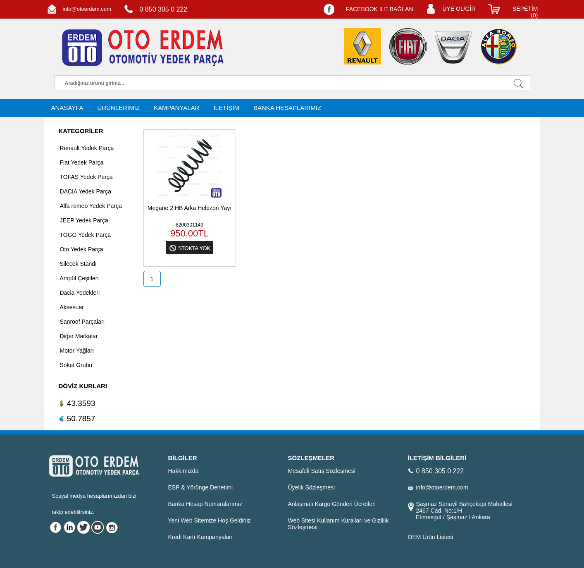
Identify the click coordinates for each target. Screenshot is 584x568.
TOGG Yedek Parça (85, 234)
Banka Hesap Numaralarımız (205, 504)
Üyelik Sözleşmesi (311, 487)
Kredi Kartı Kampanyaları (200, 537)
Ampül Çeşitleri (79, 278)
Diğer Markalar (79, 336)
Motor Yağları (77, 350)
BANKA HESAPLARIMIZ (287, 107)
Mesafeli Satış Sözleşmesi (321, 471)
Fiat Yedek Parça (82, 162)
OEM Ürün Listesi (430, 537)
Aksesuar (72, 307)
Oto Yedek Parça (81, 249)
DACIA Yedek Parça (86, 191)
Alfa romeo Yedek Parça (91, 206)
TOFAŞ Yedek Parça (86, 177)
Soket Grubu (76, 365)
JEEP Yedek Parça (84, 220)
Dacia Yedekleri (80, 292)
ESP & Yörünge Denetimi (200, 487)
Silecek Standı (78, 263)
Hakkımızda (183, 471)
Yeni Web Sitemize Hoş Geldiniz (209, 520)
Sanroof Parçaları (82, 321)
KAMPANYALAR (176, 107)
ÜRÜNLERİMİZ (119, 107)
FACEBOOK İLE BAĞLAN (379, 9)
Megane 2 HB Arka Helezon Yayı (189, 208)
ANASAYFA (67, 107)
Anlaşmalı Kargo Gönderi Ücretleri (332, 504)
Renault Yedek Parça (87, 148)
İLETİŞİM (226, 107)
